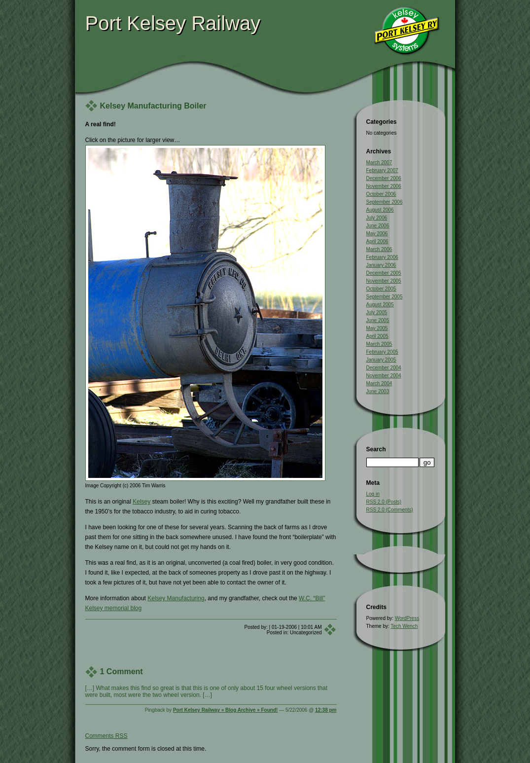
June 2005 (377, 320)
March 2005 (379, 344)
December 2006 (383, 178)
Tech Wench (404, 626)
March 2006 (379, 249)
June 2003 (377, 391)
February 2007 (382, 170)
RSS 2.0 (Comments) (389, 509)
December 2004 (383, 367)
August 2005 (380, 304)
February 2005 (382, 352)
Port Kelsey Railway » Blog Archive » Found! (225, 710)
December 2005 (383, 273)
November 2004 (383, 375)
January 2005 (381, 360)
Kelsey (141, 501)
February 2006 (382, 257)
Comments (106, 735)
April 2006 (377, 241)
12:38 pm (325, 710)
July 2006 (377, 217)
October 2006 (381, 194)
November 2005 (383, 281)
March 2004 (379, 383)
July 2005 (377, 312)
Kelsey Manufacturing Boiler (153, 106)
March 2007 (379, 162)
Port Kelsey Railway (173, 23)
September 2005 (384, 296)
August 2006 (380, 210)
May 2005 (377, 328)
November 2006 (383, 186)
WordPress (407, 618)
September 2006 (384, 202)
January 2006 (381, 265)
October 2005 (381, 288)
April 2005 (377, 336)
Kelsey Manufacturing (175, 598)
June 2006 (377, 225)
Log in (373, 494)
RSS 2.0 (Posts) (384, 502)
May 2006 (377, 233)
